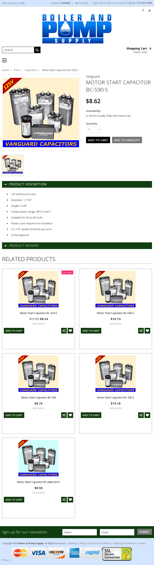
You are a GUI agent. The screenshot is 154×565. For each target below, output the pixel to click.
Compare (60, 3)
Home (5, 70)
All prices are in (13, 3)
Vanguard (93, 76)
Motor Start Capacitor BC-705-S (115, 397)
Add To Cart (14, 330)
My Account (81, 3)
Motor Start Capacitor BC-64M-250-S (38, 482)
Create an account (114, 3)
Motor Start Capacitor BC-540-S (115, 313)
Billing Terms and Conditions (95, 543)
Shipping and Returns (124, 543)
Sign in (96, 3)
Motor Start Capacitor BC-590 (38, 397)
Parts (17, 70)
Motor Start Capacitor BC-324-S (38, 313)
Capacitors (31, 70)
